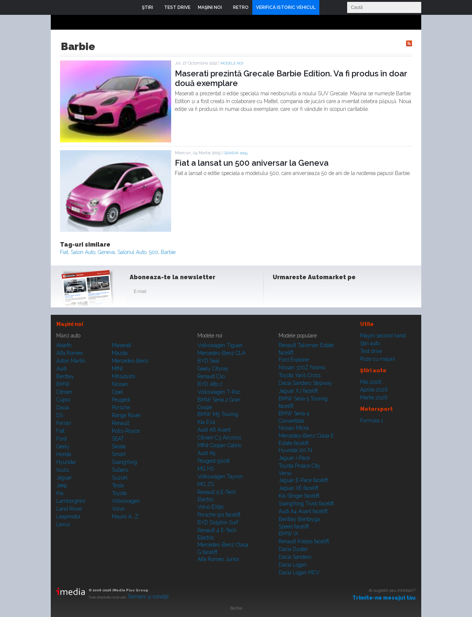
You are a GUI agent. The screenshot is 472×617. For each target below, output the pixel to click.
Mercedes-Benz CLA (221, 353)
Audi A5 (206, 453)
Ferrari (63, 423)
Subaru (120, 470)
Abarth (64, 345)
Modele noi (231, 63)
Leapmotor (68, 516)
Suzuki (119, 478)
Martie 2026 (374, 397)
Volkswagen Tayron (220, 476)
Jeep (61, 485)
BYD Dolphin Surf (217, 522)
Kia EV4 (206, 422)
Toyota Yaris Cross (299, 375)
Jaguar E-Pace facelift (303, 480)
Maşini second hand (383, 336)
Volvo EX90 (210, 507)
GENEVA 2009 (235, 153)
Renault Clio (211, 376)
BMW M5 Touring (217, 414)
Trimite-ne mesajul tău (384, 598)
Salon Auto (83, 252)
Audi (61, 369)
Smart (119, 454)
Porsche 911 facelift (218, 515)
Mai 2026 (371, 382)
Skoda (119, 446)
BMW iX (288, 534)
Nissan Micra (294, 428)
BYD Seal (208, 361)
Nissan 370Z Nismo (302, 367)
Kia (59, 493)
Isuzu (62, 470)
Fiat (64, 252)
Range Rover (126, 415)
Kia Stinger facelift (299, 496)
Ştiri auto (370, 343)
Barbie (168, 252)
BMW (63, 384)
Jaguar (64, 478)
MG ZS (205, 484)
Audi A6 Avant (213, 430)
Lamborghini (70, 501)
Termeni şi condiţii (148, 597)
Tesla (118, 485)
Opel (117, 392)
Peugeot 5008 (213, 461)
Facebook (280, 293)
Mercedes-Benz (130, 361)
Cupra (63, 400)
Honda (63, 454)
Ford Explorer (294, 360)
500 (153, 252)
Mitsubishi (123, 376)
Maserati (121, 345)
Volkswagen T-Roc (218, 392)
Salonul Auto (131, 252)
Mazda (119, 353)
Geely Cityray (213, 369)
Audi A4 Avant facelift (303, 511)
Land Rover (69, 509)
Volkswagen (126, 501)
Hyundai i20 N (295, 450)
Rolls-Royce (126, 431)
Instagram (298, 293)
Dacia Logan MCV (299, 572)
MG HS (205, 469)
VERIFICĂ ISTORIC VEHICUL (286, 7)
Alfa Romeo (69, 353)
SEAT (118, 439)
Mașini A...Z (125, 516)
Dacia (62, 407)
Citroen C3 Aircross (219, 438)
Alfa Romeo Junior (218, 559)
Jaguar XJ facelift (298, 391)
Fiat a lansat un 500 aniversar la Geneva (252, 163)
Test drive (371, 351)
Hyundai (66, 462)
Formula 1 (371, 420)
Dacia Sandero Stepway (305, 383)
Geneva (106, 252)
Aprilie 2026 (374, 390)
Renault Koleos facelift (304, 541)
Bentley (65, 376)
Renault (120, 423)
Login (326, 7)
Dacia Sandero (295, 557)
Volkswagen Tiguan (220, 345)
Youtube (316, 293)
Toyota (119, 493)
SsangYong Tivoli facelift (306, 504)
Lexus (63, 524)
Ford (61, 439)
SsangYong (124, 462)
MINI (117, 369)
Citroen (64, 392)
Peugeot (121, 400)
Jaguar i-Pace (294, 458)
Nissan (120, 384)
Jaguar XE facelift (298, 488)
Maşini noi (69, 324)
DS (59, 415)
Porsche (121, 407)
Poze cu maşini (377, 359)
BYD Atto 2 (210, 384)
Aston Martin (70, 361)
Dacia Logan (293, 565)
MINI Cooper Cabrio (219, 445)
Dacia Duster (293, 549)
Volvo (118, 509)
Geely (63, 446)
